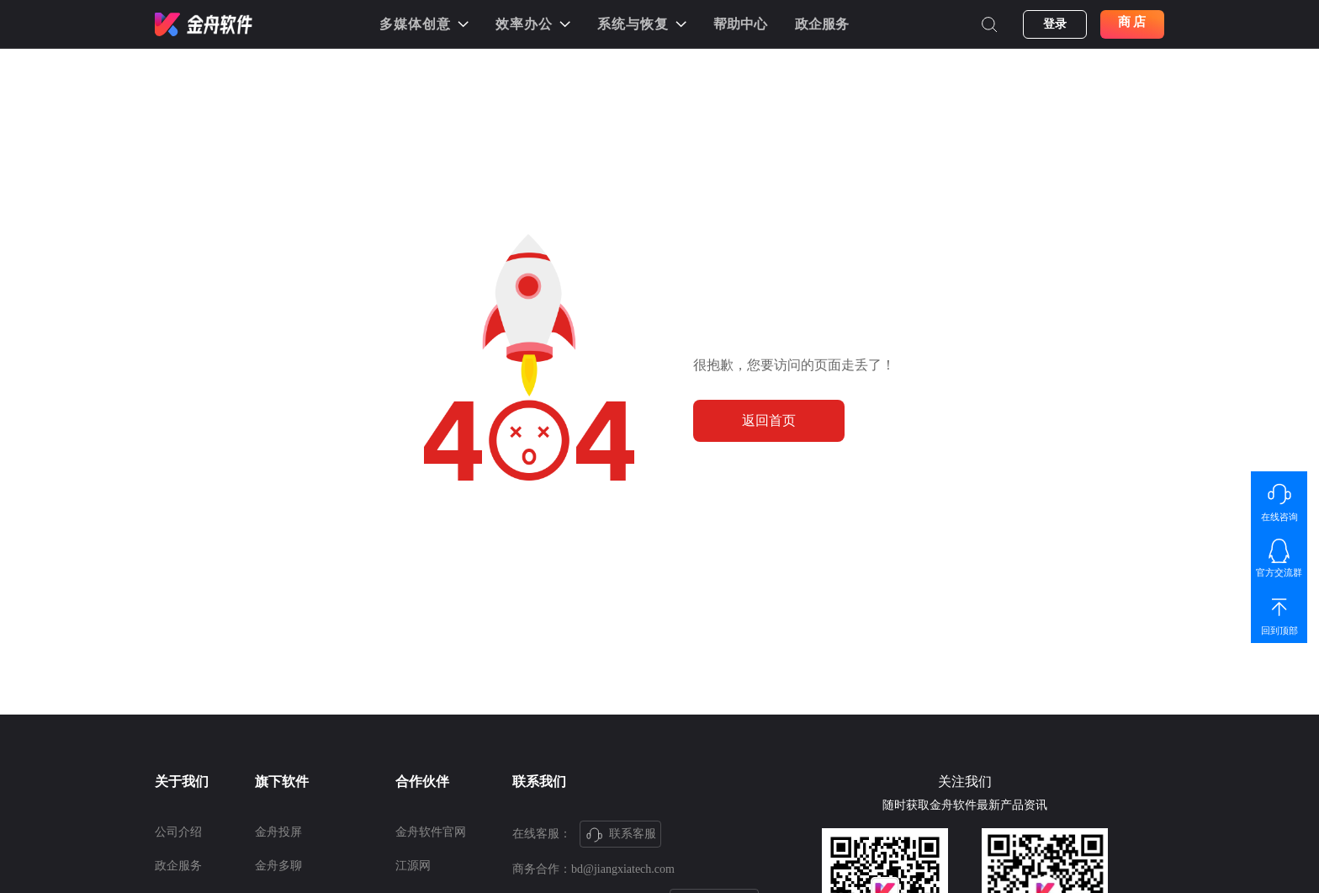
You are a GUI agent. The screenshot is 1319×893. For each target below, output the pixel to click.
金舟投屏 (278, 832)
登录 (1055, 24)
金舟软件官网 (430, 832)
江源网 (413, 865)
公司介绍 (178, 832)
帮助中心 (740, 24)
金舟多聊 (278, 865)
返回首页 (769, 420)
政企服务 (822, 24)
